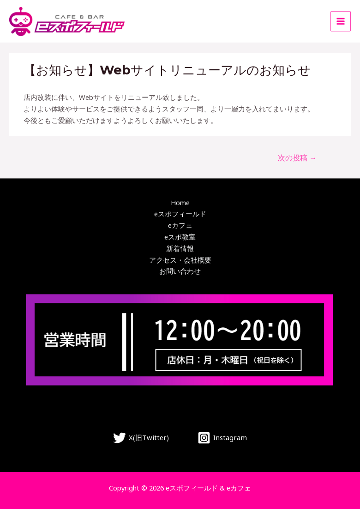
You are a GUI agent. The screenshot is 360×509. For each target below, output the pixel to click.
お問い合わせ (180, 271)
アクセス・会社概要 (180, 259)
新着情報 (180, 248)
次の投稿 (297, 158)
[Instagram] (221, 437)
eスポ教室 (180, 236)
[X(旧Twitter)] (142, 437)
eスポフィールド (180, 213)
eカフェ (180, 225)
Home (180, 202)
